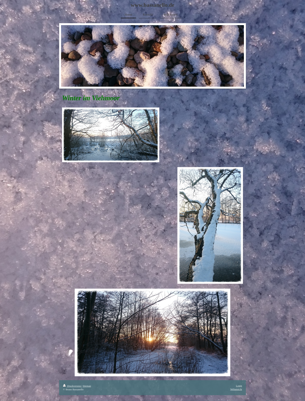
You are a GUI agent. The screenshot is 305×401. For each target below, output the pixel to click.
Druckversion (72, 385)
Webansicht (236, 389)
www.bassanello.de (152, 5)
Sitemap (87, 385)
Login (239, 385)
